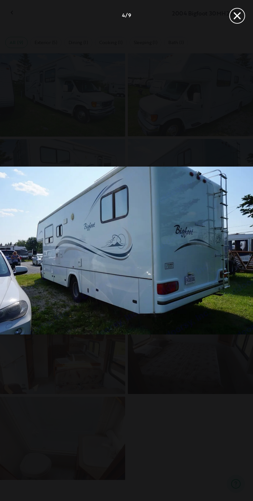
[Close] (237, 16)
